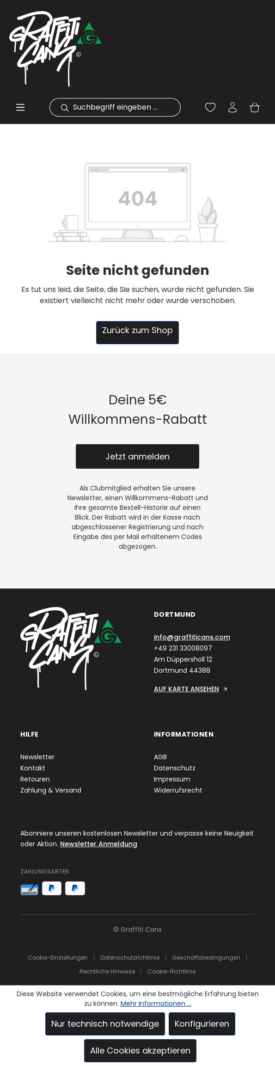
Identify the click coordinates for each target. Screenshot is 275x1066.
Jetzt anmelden (137, 456)
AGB (160, 757)
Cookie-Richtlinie (171, 971)
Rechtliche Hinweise (107, 971)
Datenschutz (175, 768)
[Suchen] (59, 107)
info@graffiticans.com (192, 637)
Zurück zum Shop (137, 330)
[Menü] (20, 107)
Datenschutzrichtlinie (129, 957)
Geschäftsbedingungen (206, 957)
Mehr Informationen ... (156, 1003)
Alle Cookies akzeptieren (140, 1050)
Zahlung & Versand (50, 790)
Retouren (35, 779)
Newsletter (37, 757)
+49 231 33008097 (183, 648)
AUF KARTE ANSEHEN (191, 689)
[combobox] (125, 107)
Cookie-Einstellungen (58, 957)
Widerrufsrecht (178, 790)
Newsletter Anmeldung (98, 844)
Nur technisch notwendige (105, 1023)
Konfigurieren (202, 1023)
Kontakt (32, 768)
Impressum (172, 779)
